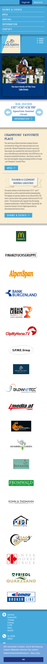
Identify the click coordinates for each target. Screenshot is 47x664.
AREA (5, 14)
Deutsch (38, 2)
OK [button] (23, 660)
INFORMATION (9, 24)
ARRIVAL (7, 19)
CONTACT (7, 29)
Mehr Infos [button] (35, 653)
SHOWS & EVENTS (12, 9)
